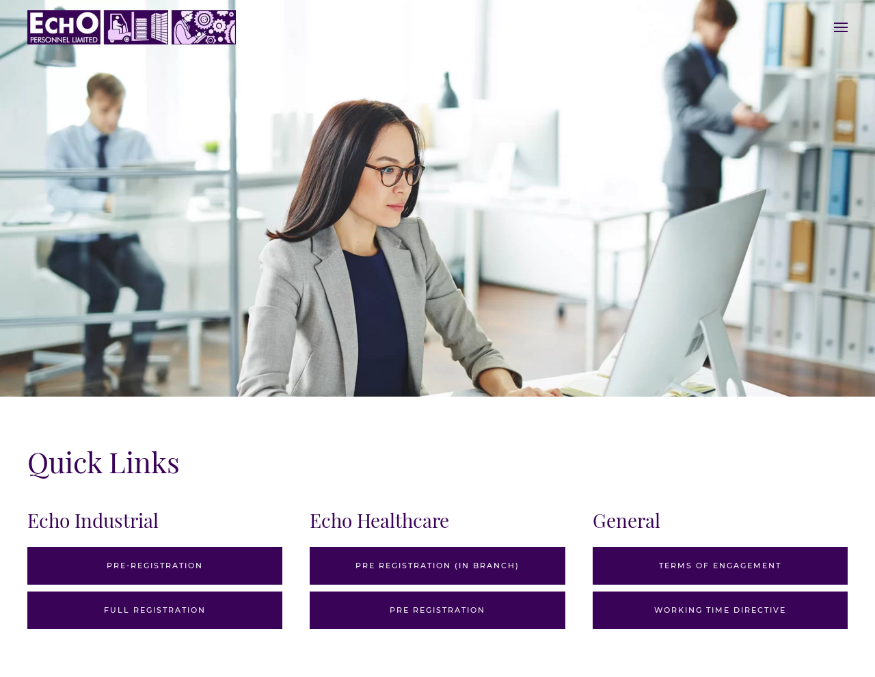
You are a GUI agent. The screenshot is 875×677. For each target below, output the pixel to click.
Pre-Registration (155, 565)
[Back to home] (131, 27)
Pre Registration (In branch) (437, 565)
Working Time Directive (720, 610)
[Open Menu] (841, 27)
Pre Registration (437, 610)
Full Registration (155, 610)
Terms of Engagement (720, 565)
